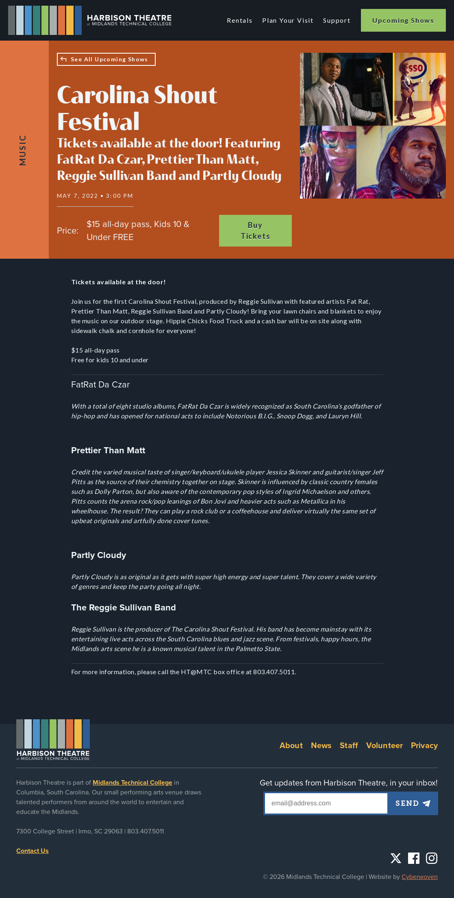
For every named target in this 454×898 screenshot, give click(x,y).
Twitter (396, 858)
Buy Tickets (256, 230)
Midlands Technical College (132, 783)
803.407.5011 (145, 831)
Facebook (414, 858)
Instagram (432, 858)
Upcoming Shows (403, 20)
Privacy (424, 746)
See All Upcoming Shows (109, 59)
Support (337, 20)
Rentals (240, 20)
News (321, 746)
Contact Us (32, 851)
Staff (349, 746)
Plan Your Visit (288, 20)
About (291, 746)
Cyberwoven (420, 877)
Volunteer (384, 746)
